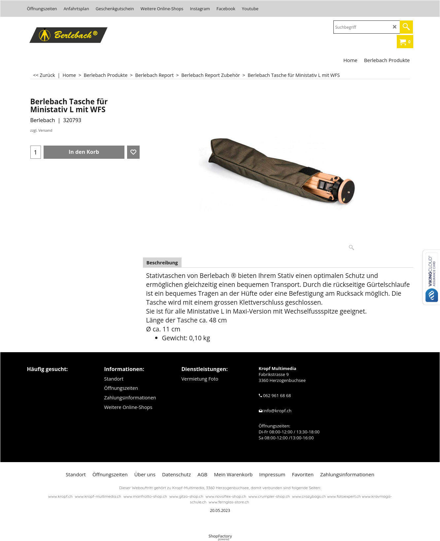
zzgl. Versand (41, 130)
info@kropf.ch (277, 411)
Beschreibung (162, 262)
